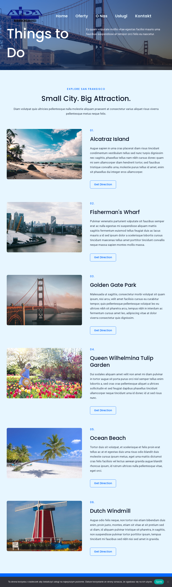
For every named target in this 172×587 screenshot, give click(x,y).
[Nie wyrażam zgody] (167, 581)
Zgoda (159, 581)
